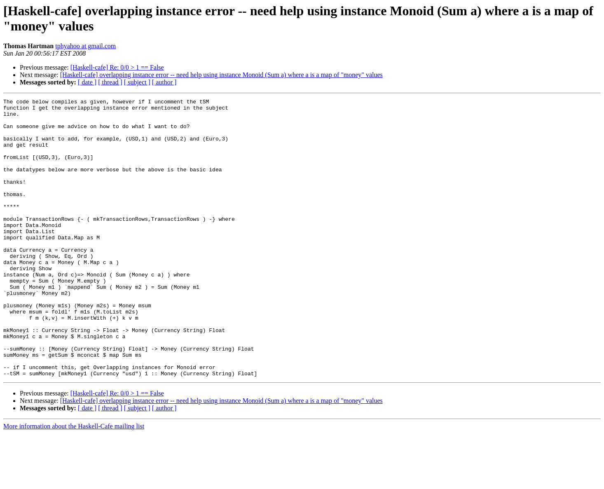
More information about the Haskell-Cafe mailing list (73, 481)
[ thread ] (110, 82)
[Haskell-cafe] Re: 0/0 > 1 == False (117, 67)
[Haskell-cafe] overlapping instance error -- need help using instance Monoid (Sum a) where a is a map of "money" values (221, 74)
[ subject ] (137, 82)
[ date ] (87, 82)
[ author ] (164, 82)
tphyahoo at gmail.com (85, 45)
